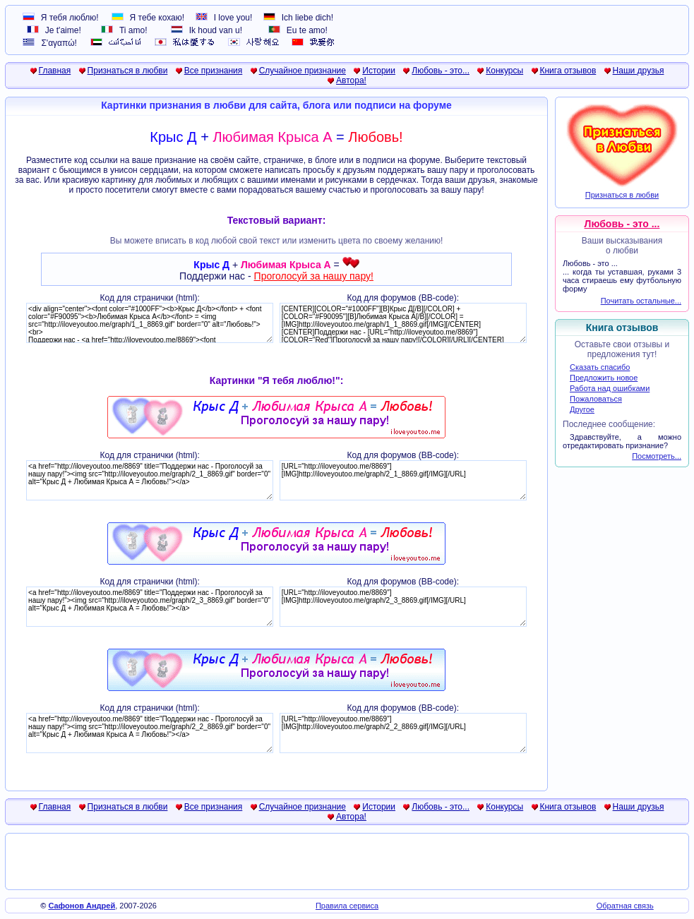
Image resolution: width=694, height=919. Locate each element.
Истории (378, 71)
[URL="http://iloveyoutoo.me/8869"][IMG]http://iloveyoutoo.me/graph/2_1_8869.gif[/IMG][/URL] (403, 480)
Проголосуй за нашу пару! (313, 276)
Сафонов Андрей (81, 905)
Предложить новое (604, 377)
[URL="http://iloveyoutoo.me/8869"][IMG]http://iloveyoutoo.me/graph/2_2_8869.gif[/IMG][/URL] (403, 733)
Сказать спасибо (600, 367)
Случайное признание (302, 71)
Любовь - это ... (622, 223)
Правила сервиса (347, 905)
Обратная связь (625, 905)
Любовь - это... (440, 71)
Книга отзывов (568, 71)
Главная (55, 71)
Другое (582, 409)
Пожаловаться (596, 399)
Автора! (351, 80)
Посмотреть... (656, 456)
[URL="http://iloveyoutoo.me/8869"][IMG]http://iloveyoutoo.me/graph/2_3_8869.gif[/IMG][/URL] (403, 607)
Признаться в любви (128, 71)
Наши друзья (638, 71)
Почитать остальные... (641, 300)
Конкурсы (504, 71)
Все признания (213, 71)
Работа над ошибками (610, 388)
